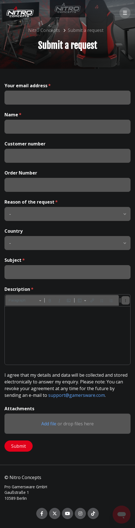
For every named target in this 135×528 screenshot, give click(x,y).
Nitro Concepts (44, 30)
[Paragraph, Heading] (25, 300)
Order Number (20, 173)
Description (17, 289)
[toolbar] (67, 300)
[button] (125, 12)
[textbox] (67, 335)
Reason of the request (29, 202)
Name (11, 115)
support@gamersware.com (76, 395)
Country (13, 231)
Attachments (19, 409)
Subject (12, 260)
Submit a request (85, 30)
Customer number (24, 144)
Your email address (25, 85)
